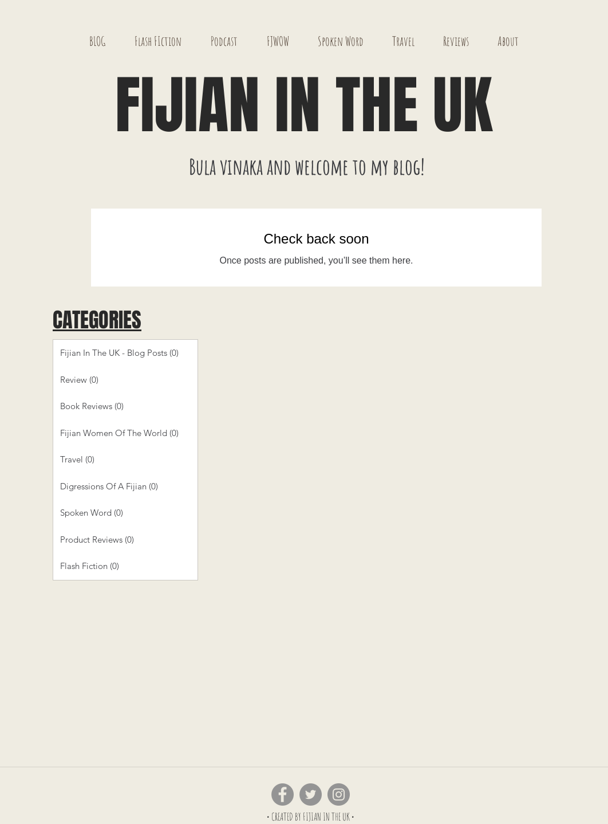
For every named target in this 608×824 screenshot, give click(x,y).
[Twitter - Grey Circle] (310, 794)
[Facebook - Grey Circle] (282, 794)
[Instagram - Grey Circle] (338, 794)
